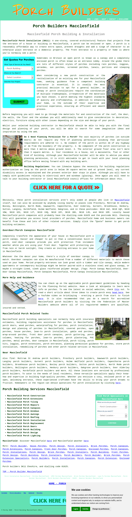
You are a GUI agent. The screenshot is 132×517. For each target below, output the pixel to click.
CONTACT (112, 19)
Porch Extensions (12, 449)
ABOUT (104, 19)
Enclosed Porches (98, 449)
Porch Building (100, 452)
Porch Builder (19, 446)
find (12, 358)
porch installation (89, 383)
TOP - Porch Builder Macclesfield (22, 471)
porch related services (73, 347)
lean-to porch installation (50, 331)
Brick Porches (99, 446)
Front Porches (120, 452)
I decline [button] (85, 509)
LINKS (96, 19)
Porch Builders (73, 455)
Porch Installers (78, 446)
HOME (89, 19)
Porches (39, 493)
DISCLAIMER (123, 19)
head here (117, 292)
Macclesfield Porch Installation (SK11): (27, 41)
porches (70, 218)
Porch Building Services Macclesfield (36, 389)
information (101, 179)
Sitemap (4, 493)
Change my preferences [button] (100, 509)
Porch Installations (14, 452)
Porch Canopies (119, 446)
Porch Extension (107, 458)
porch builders (11, 374)
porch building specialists (35, 319)
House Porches (38, 446)
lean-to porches (53, 338)
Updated (31, 493)
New (25, 493)
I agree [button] (75, 509)
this (116, 289)
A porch (62, 97)
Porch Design (57, 446)
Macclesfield (122, 200)
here (40, 299)
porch (111, 120)
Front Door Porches (55, 449)
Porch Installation (63, 458)
